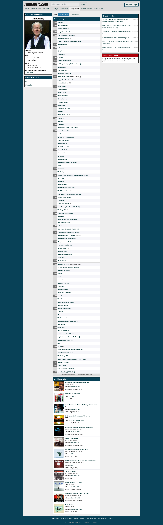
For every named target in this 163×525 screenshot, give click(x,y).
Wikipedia (28, 85)
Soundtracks (64, 8)
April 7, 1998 (75, 487)
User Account (54, 518)
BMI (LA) (30, 72)
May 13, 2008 (75, 442)
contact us (110, 61)
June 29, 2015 (75, 396)
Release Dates (36, 8)
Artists (76, 518)
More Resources (66, 518)
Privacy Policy (102, 518)
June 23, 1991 (75, 498)
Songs (55, 8)
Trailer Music (98, 8)
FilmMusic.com (36, 4)
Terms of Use (91, 518)
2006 (72, 454)
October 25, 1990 (76, 509)
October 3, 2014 (76, 409)
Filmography (64, 14)
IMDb (27, 81)
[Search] (65, 4)
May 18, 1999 (75, 475)
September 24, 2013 (77, 420)
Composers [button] (74, 8)
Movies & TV (47, 8)
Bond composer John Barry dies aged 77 (116, 38)
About (111, 518)
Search (83, 4)
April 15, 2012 (75, 431)
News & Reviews (86, 8)
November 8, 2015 (77, 386)
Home (27, 8)
